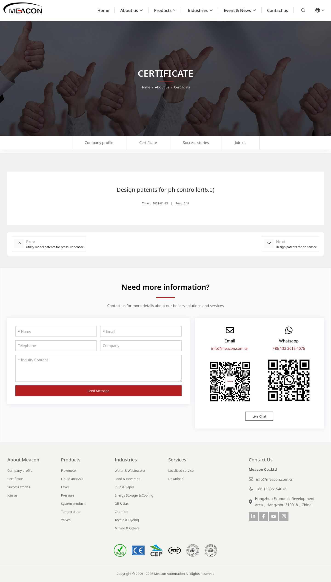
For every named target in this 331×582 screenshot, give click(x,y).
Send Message (98, 391)
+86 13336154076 (271, 489)
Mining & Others (127, 528)
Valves (65, 520)
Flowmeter (69, 470)
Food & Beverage (127, 479)
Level (65, 487)
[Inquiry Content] (98, 368)
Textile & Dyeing (127, 520)
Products (162, 10)
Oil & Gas (121, 503)
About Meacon (23, 460)
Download (176, 479)
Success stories (196, 142)
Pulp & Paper (124, 487)
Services (177, 460)
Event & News (237, 10)
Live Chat (259, 416)
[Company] (140, 345)
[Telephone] (56, 345)
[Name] (56, 331)
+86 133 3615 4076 (289, 348)
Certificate (148, 142)
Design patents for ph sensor (296, 247)
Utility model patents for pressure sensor (54, 247)
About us (129, 10)
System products (73, 503)
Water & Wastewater (130, 470)
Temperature (70, 511)
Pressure (67, 495)
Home (103, 10)
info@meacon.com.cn (229, 348)
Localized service (181, 470)
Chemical (121, 511)
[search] (302, 10)
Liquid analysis (72, 479)
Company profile (99, 142)
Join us (240, 142)
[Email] (140, 331)
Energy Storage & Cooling (134, 495)
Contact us (277, 10)
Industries (198, 10)
